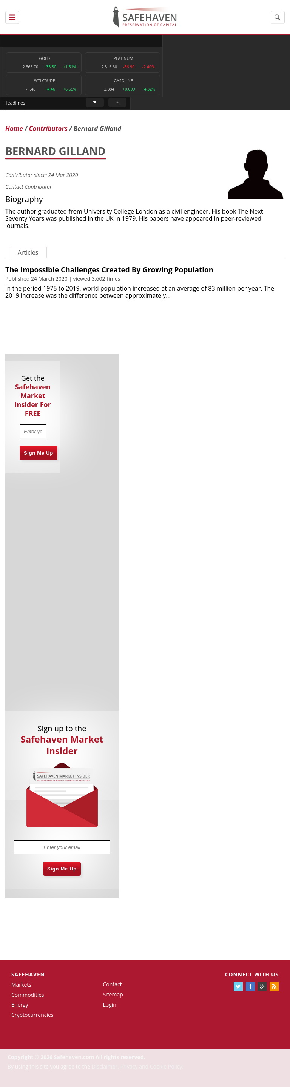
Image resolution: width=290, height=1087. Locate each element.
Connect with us (252, 974)
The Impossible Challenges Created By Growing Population (109, 270)
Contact (112, 984)
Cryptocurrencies (32, 1015)
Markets (21, 985)
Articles (28, 252)
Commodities (27, 994)
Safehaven (28, 974)
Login (109, 1004)
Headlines (174, 40)
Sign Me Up (38, 453)
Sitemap (113, 994)
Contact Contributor (28, 187)
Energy (19, 1005)
